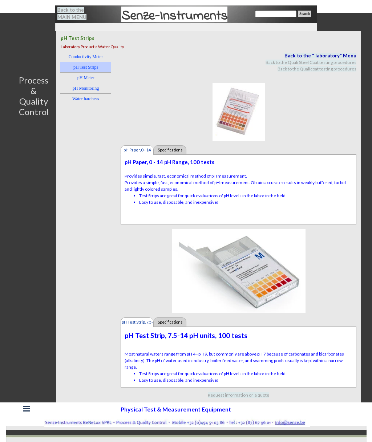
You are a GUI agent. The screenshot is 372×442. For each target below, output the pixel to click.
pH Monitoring (86, 88)
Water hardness (85, 98)
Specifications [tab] (170, 149)
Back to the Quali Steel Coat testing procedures (311, 62)
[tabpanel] (76, 13)
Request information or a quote (238, 395)
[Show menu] (26, 408)
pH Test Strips (85, 67)
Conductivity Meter (86, 56)
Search (304, 14)
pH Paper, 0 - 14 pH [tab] (137, 151)
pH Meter (85, 77)
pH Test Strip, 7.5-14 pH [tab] (137, 323)
